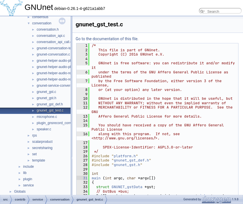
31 (81, 178)
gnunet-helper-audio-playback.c (60, 67)
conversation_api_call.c (54, 42)
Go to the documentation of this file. (107, 39)
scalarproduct (42, 142)
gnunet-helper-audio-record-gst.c (61, 73)
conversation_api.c (51, 36)
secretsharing (42, 148)
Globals (20, 192)
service (28, 185)
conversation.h (48, 29)
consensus (40, 17)
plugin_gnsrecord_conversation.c (61, 123)
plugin (27, 179)
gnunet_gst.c (46, 92)
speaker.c (44, 129)
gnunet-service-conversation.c (59, 86)
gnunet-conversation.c (53, 54)
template (38, 160)
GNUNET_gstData (126, 186)
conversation (41, 23)
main (96, 178)
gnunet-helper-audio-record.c (58, 79)
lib (25, 173)
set (34, 154)
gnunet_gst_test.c (50, 110)
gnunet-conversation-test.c (56, 48)
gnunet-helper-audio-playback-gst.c (63, 61)
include (28, 167)
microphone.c (47, 117)
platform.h (125, 156)
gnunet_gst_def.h (50, 104)
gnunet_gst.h (46, 98)
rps (34, 135)
